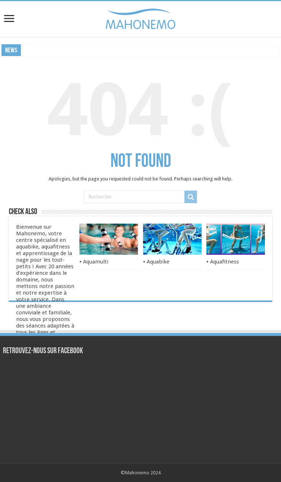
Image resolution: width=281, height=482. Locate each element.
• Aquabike (156, 261)
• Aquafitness (222, 261)
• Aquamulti (93, 261)
